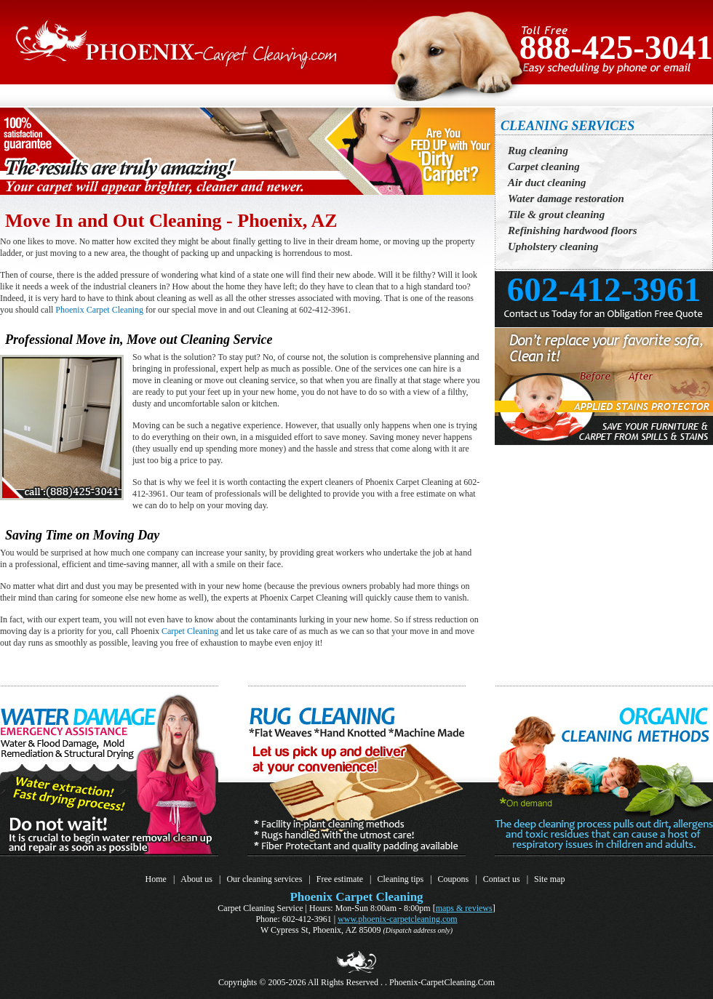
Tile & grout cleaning (556, 214)
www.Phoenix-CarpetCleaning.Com (398, 919)
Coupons (453, 879)
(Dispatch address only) (418, 930)
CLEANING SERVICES (567, 126)
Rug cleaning (538, 150)
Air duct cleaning (547, 182)
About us (196, 879)
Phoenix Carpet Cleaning (99, 310)
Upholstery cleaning (553, 246)
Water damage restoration (566, 198)
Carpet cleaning (544, 166)
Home (156, 879)
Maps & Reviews (464, 908)
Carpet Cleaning (190, 631)
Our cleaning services (264, 879)
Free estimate (339, 879)
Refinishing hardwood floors (572, 230)
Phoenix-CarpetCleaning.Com (442, 982)
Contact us (501, 879)
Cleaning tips (401, 879)
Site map (549, 879)
